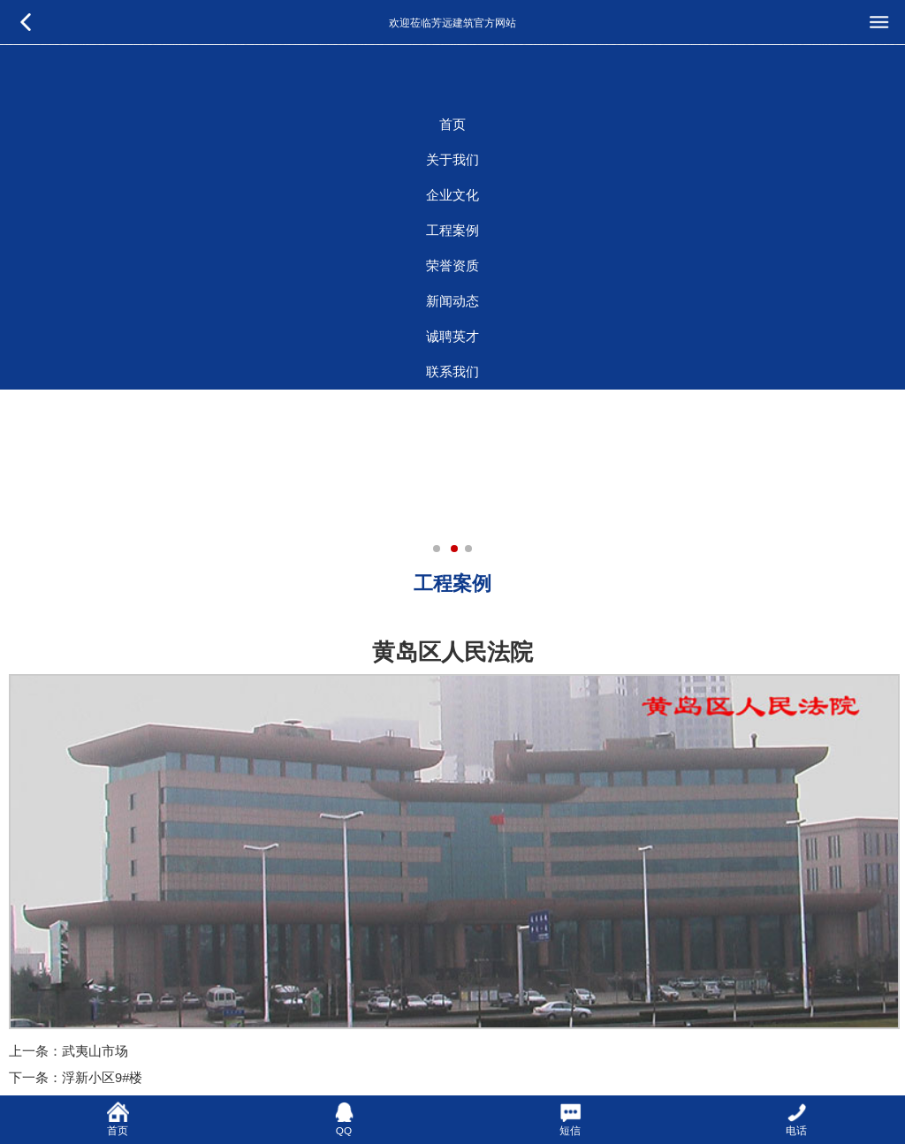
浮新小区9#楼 (102, 1078)
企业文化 (452, 195)
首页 (452, 124)
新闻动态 (452, 301)
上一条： (35, 1051)
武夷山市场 (95, 1051)
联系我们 (452, 372)
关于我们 (452, 160)
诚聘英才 (452, 337)
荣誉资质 (452, 266)
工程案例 (452, 230)
